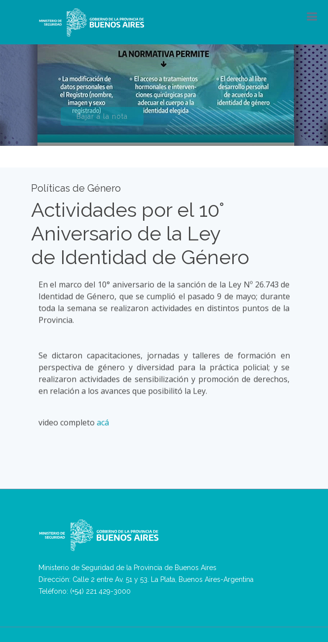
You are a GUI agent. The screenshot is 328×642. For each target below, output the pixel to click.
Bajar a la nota (102, 120)
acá (103, 422)
